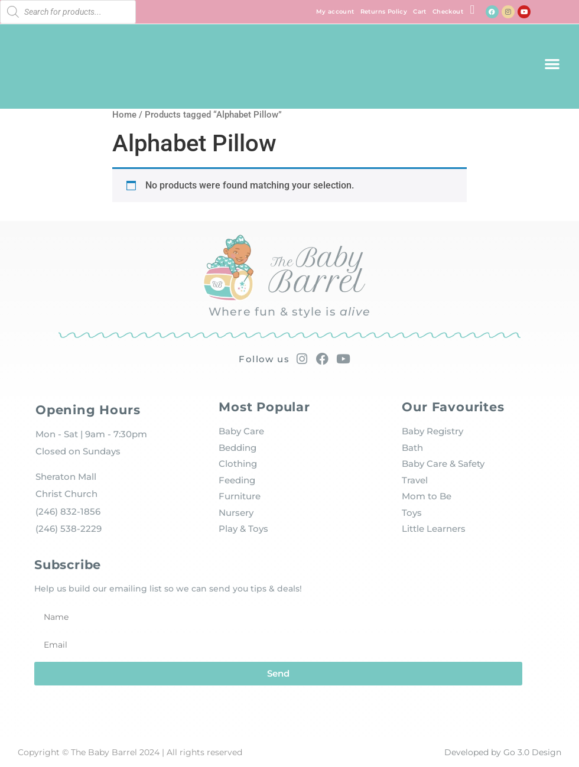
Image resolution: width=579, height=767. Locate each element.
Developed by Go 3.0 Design (502, 752)
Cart (420, 11)
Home (124, 114)
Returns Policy (384, 11)
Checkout (447, 11)
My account (335, 11)
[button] (552, 63)
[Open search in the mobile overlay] (68, 12)
